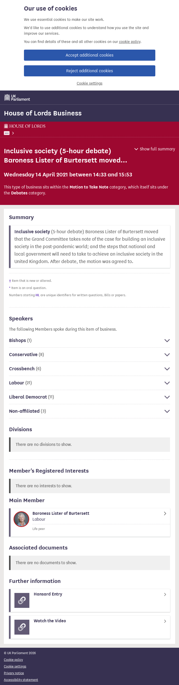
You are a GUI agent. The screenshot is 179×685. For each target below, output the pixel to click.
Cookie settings (90, 83)
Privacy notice (14, 673)
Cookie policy (13, 660)
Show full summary (157, 149)
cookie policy (129, 42)
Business (37, 133)
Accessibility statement (21, 680)
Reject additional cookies (89, 70)
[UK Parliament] (17, 97)
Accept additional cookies (89, 55)
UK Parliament (14, 133)
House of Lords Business (43, 113)
